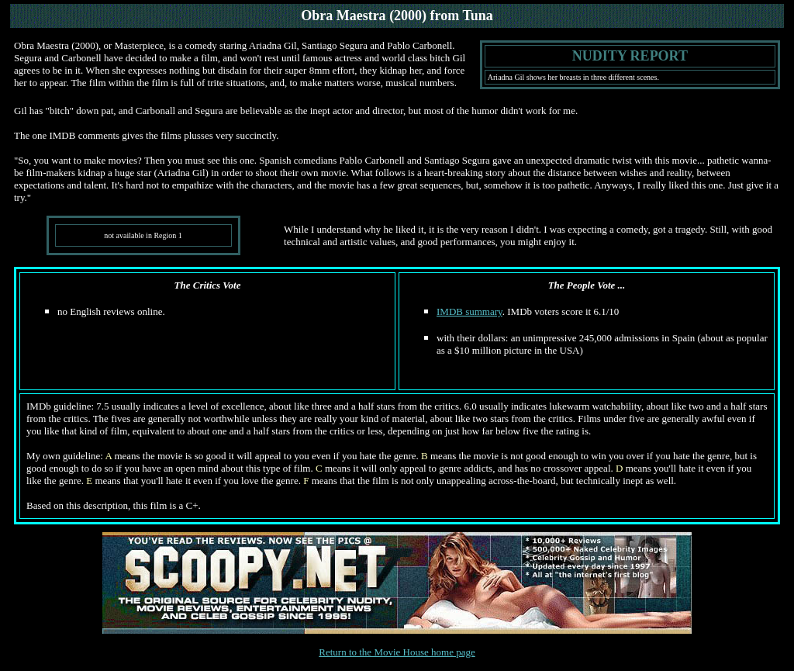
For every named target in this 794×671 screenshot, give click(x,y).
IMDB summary (469, 311)
